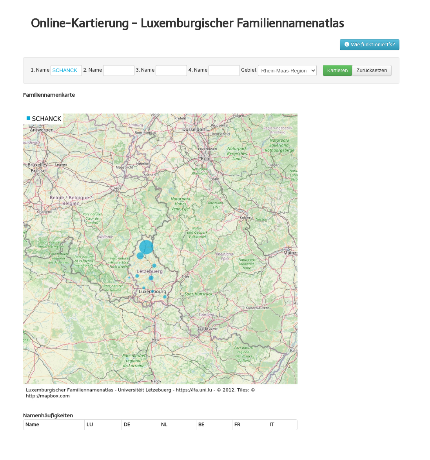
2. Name (92, 70)
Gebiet (249, 70)
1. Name (40, 70)
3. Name (145, 70)
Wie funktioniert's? (369, 44)
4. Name (197, 70)
